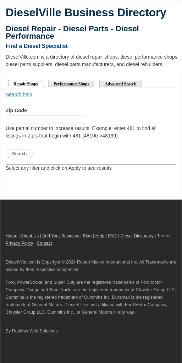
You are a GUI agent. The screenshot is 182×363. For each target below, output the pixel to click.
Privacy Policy (19, 243)
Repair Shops (23, 83)
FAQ (112, 235)
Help (99, 235)
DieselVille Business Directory (86, 12)
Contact (44, 243)
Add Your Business (60, 235)
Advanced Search (120, 83)
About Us (30, 235)
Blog (87, 235)
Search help (19, 94)
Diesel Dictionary (136, 235)
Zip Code (16, 110)
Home (11, 235)
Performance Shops (71, 83)
